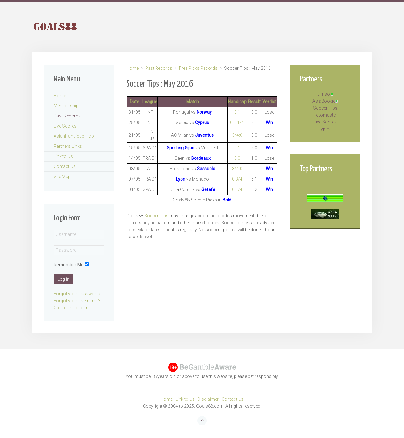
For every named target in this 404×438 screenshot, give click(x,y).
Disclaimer (208, 399)
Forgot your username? (77, 300)
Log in (63, 279)
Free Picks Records (198, 68)
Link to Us (63, 156)
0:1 (237, 112)
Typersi (325, 128)
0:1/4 (237, 189)
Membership (66, 105)
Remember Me (69, 264)
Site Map (62, 176)
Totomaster (325, 114)
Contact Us (65, 166)
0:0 (237, 158)
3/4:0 (237, 135)
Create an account (72, 307)
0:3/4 (237, 179)
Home (132, 68)
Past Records (158, 68)
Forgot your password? (77, 293)
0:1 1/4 (237, 122)
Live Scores (65, 126)
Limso (323, 94)
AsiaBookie (323, 101)
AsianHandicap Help (74, 136)
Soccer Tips (156, 215)
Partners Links (68, 146)
